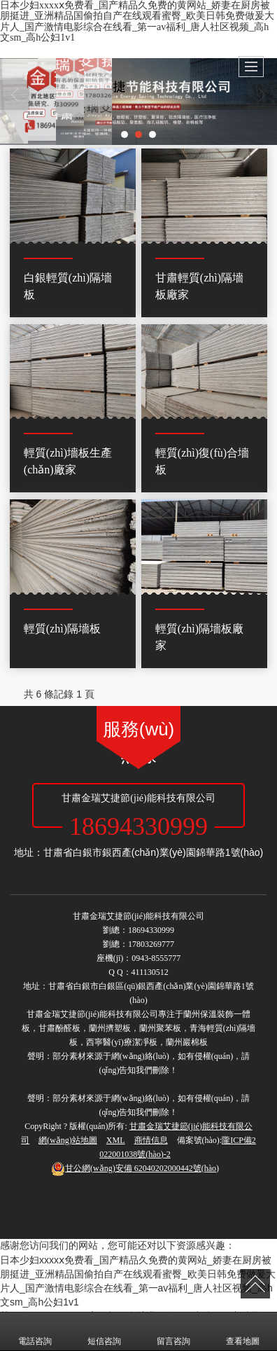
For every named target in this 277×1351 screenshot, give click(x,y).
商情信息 (151, 1140)
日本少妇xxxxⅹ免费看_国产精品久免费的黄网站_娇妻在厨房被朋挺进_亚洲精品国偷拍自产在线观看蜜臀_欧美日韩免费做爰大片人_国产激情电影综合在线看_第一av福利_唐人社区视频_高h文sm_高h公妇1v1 (137, 21)
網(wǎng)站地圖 (67, 1140)
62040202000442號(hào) (135, 1168)
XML (115, 1140)
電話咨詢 (35, 1331)
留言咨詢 (173, 1331)
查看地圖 (243, 1331)
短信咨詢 (104, 1331)
